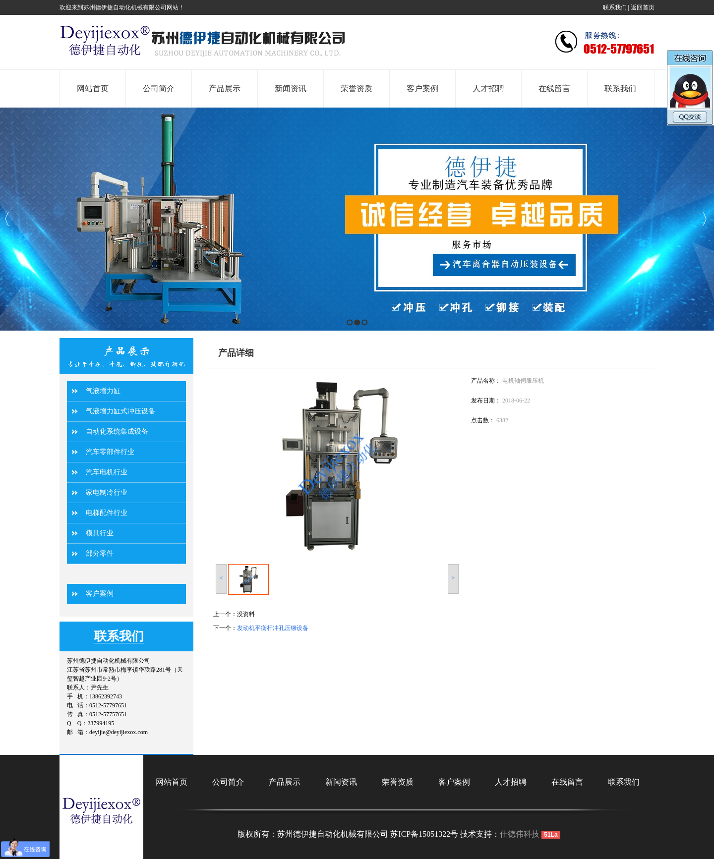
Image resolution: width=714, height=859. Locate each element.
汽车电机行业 (106, 472)
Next (704, 219)
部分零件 (100, 553)
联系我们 (615, 7)
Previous (7, 219)
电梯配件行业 (106, 512)
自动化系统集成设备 (117, 431)
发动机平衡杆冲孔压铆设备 (272, 628)
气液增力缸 (103, 391)
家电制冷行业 (106, 492)
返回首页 (642, 7)
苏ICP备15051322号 (424, 834)
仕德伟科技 (519, 834)
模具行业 (100, 533)
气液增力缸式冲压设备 (120, 411)
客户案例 (100, 593)
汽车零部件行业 (110, 452)
